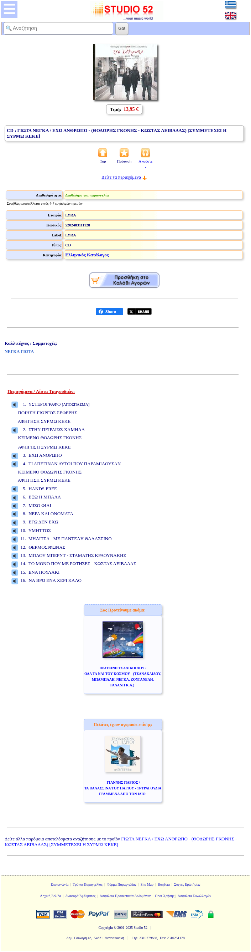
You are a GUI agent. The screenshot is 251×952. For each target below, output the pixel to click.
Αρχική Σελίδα (50, 896)
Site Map (147, 884)
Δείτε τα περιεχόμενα (121, 177)
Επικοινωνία (60, 884)
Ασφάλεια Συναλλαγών (194, 896)
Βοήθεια (164, 884)
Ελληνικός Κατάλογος (87, 254)
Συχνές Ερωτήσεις (187, 884)
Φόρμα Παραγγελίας (121, 884)
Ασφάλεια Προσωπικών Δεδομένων (125, 896)
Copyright (105, 928)
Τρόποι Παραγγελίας (88, 884)
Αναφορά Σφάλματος (80, 896)
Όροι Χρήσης (164, 896)
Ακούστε (145, 163)
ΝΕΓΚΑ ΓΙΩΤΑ (19, 351)
